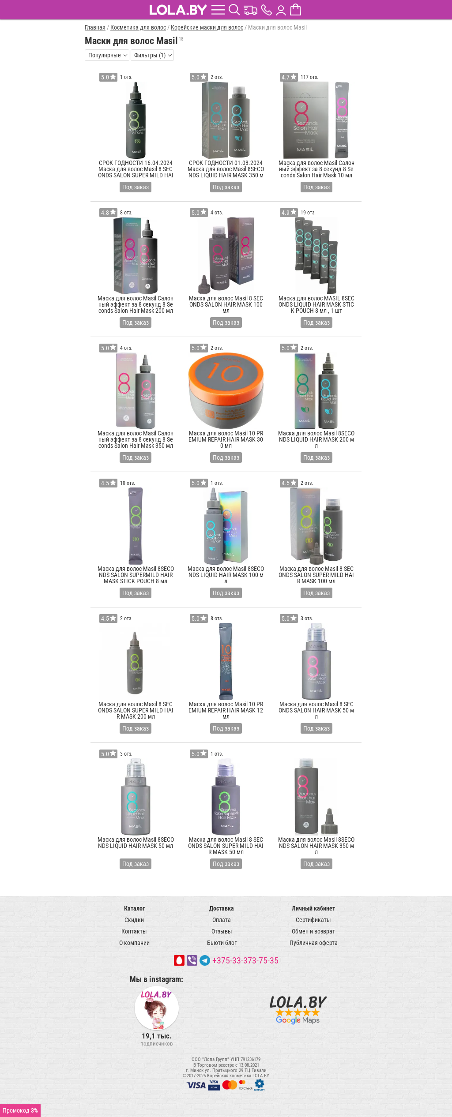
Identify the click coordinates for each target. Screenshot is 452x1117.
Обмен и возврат (313, 931)
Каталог (134, 908)
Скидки (134, 919)
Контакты (134, 931)
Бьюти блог (222, 942)
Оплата (221, 919)
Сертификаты (313, 919)
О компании (134, 942)
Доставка (221, 908)
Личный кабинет (313, 908)
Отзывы (221, 931)
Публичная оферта (314, 942)
